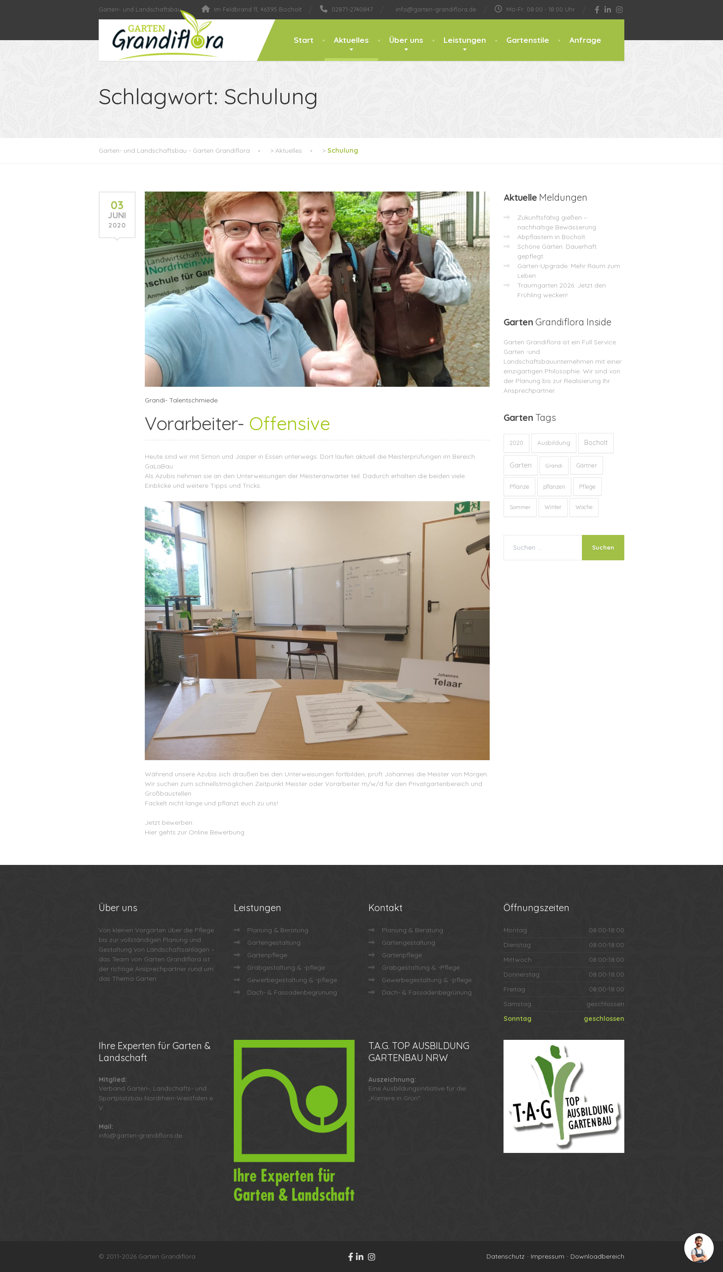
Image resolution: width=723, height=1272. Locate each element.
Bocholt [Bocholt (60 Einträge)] (596, 442)
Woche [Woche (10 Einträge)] (584, 507)
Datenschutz (505, 1256)
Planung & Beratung (277, 930)
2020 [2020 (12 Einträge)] (516, 442)
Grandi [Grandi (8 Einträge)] (554, 465)
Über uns (406, 40)
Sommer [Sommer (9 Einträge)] (520, 507)
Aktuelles (351, 40)
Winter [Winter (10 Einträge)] (553, 507)
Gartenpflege (267, 955)
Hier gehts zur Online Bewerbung (194, 832)
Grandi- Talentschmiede (181, 400)
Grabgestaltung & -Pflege (421, 967)
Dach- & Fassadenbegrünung (292, 992)
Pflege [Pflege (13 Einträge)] (587, 486)
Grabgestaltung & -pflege (286, 967)
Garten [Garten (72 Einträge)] (521, 465)
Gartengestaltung (274, 942)
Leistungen (465, 40)
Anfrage (585, 40)
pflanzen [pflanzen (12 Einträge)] (554, 486)
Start (304, 40)
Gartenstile (527, 40)
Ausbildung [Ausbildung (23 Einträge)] (553, 442)
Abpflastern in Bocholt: (552, 237)
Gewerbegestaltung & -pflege (292, 980)
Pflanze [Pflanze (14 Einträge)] (519, 486)
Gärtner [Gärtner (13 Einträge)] (586, 465)
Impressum (547, 1256)
